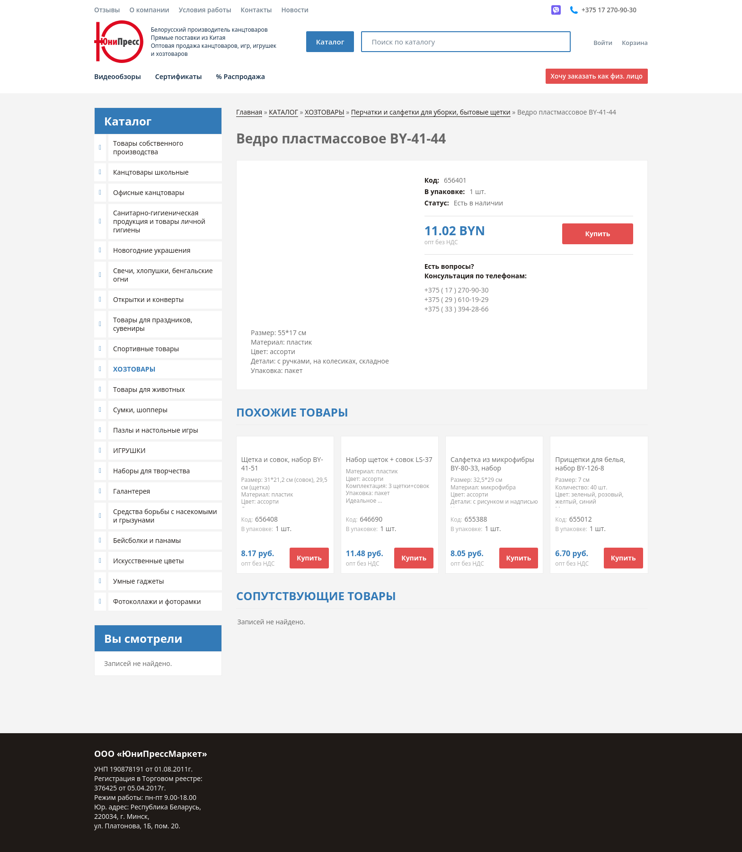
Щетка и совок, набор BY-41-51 (282, 463)
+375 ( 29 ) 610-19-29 (456, 299)
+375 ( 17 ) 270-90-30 (456, 289)
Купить (597, 233)
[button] (101, 147)
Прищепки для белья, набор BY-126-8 (590, 463)
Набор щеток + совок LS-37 (389, 459)
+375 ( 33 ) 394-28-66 (456, 308)
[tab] (158, 147)
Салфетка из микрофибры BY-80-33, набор (492, 463)
